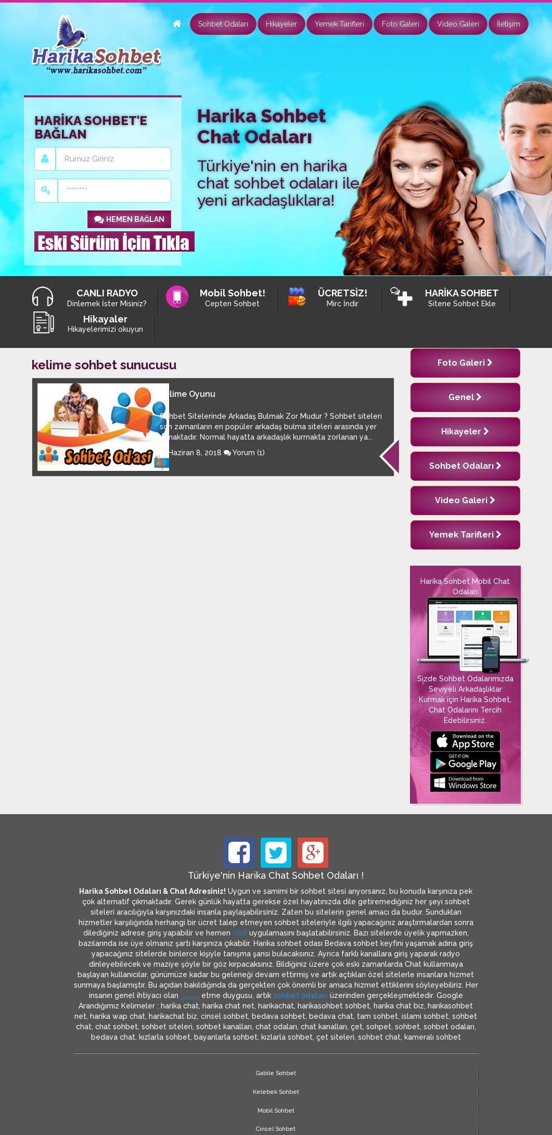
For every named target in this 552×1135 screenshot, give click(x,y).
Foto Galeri (400, 24)
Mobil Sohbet (243, 1073)
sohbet (190, 997)
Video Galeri (458, 24)
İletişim (508, 24)
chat (240, 933)
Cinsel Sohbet (309, 1073)
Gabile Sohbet (106, 1073)
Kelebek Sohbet (175, 1073)
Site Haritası (445, 1073)
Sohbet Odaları (223, 24)
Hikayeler (281, 24)
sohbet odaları (300, 995)
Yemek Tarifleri (339, 24)
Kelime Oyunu (187, 394)
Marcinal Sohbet (377, 1073)
